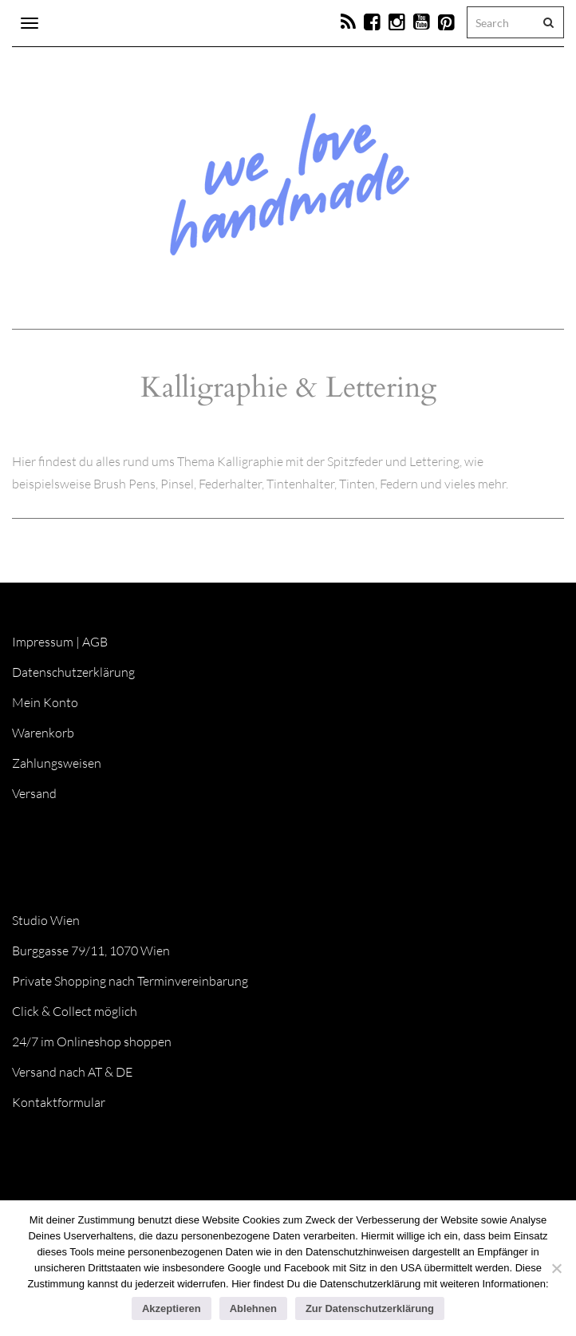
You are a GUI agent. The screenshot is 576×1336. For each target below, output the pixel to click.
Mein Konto (45, 702)
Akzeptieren (171, 1308)
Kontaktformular (58, 1102)
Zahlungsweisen (56, 763)
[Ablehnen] (556, 1268)
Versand (34, 793)
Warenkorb (43, 733)
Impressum (42, 642)
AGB (95, 642)
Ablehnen (253, 1308)
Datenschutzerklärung (73, 672)
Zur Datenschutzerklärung (370, 1308)
